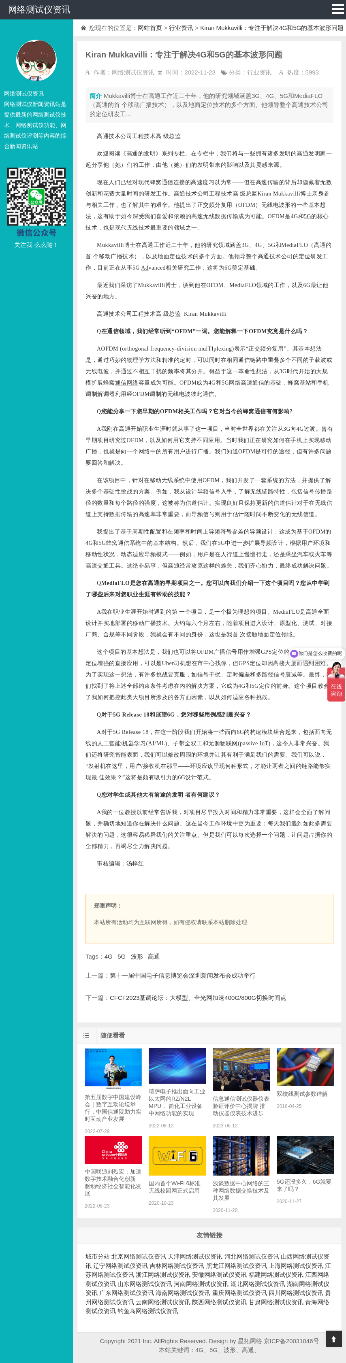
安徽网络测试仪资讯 (219, 1274)
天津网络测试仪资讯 (195, 1256)
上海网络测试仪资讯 (296, 1265)
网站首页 (150, 27)
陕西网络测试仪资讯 (219, 1302)
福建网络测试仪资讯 (276, 1274)
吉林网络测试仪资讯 (177, 1265)
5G (121, 956)
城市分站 (97, 1256)
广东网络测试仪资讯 (126, 1292)
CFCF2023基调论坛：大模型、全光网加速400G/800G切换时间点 (198, 997)
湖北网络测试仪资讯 (258, 1283)
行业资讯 (181, 27)
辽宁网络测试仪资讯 (120, 1265)
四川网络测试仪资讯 (296, 1292)
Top (334, 1339)
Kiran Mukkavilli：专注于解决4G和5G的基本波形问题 (272, 27)
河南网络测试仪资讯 (201, 1283)
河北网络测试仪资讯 (251, 1256)
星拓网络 (250, 1340)
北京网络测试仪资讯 (138, 1256)
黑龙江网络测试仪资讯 (236, 1265)
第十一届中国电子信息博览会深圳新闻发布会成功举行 (183, 975)
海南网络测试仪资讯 (183, 1292)
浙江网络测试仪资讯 (163, 1274)
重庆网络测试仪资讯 (239, 1292)
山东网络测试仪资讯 (144, 1283)
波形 (137, 956)
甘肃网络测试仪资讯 (276, 1302)
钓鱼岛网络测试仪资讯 (147, 1311)
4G (109, 956)
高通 (154, 956)
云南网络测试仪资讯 (163, 1302)
